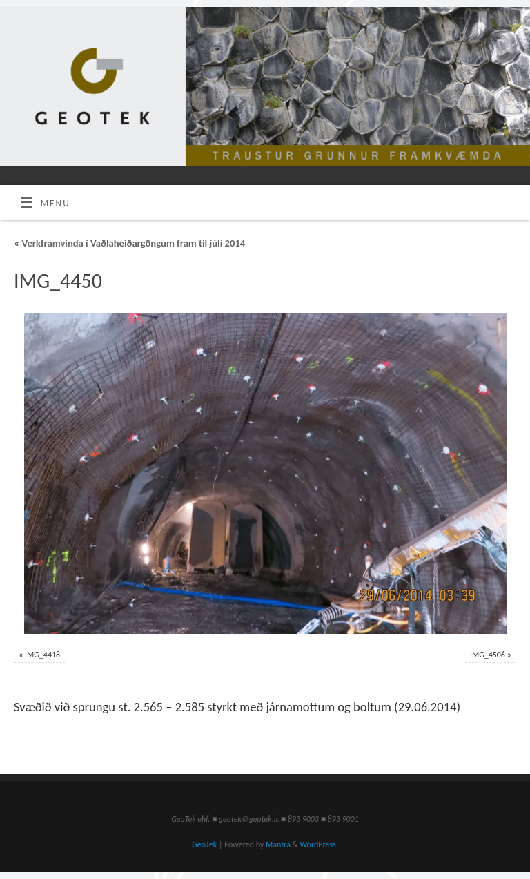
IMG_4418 (42, 654)
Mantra (278, 844)
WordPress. (318, 844)
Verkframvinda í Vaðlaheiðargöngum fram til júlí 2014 (129, 243)
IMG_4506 (487, 654)
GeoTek (204, 844)
